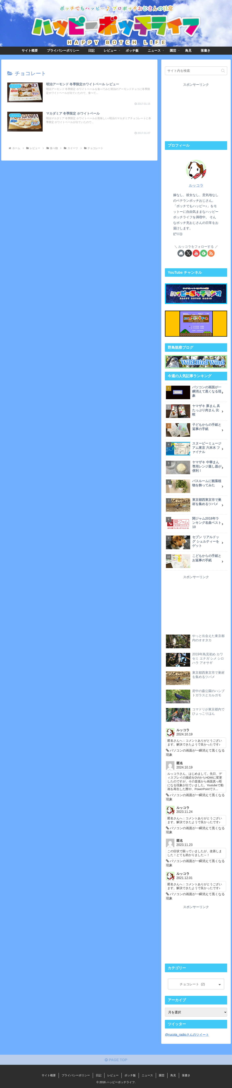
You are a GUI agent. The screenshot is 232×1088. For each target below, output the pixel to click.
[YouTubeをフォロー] (196, 253)
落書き (186, 1075)
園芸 (162, 1075)
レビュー (113, 1075)
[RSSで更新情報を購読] (211, 253)
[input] (196, 70)
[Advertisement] (196, 113)
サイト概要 (49, 1075)
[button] (223, 70)
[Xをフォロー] (188, 253)
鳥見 (173, 1075)
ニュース (147, 1075)
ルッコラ (196, 186)
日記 (98, 1075)
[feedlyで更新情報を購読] (203, 253)
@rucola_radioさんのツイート (187, 1034)
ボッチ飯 (130, 1075)
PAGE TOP (116, 1060)
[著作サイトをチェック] (181, 253)
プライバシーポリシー (76, 1075)
